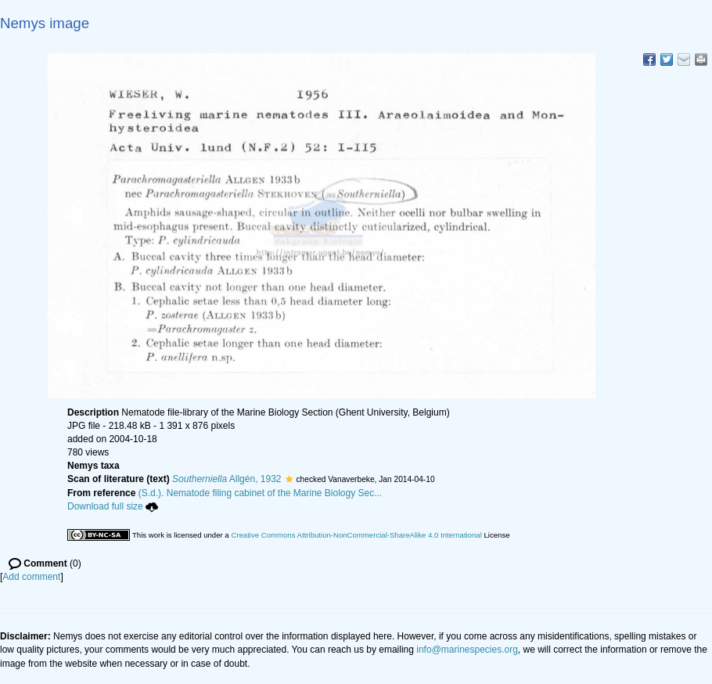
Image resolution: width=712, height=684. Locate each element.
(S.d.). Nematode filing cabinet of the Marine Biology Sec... (260, 493)
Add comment (31, 576)
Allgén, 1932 (226, 478)
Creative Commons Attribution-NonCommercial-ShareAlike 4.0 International (356, 535)
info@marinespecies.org (467, 649)
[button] (289, 479)
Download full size (112, 506)
